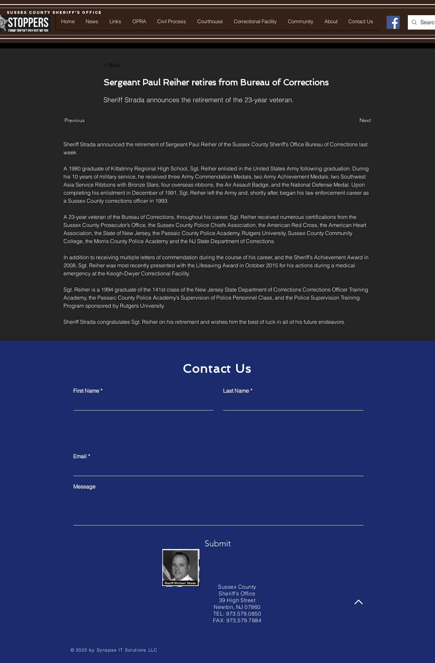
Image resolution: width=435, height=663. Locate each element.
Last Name (236, 390)
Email (80, 456)
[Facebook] (393, 22)
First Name (86, 390)
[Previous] (86, 120)
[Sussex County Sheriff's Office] (54, 12)
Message (84, 486)
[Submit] (218, 543)
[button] (126, 65)
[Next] (354, 120)
